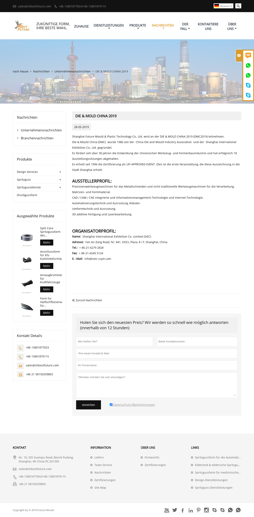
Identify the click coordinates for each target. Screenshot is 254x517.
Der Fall (185, 26)
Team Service (103, 465)
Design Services (27, 172)
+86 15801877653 (37, 347)
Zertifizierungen (105, 480)
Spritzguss (24, 179)
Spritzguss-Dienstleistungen (214, 487)
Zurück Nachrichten (87, 300)
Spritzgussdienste (29, 187)
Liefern (99, 457)
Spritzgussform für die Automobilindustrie (223, 457)
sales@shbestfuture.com (34, 6)
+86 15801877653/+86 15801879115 (82, 6)
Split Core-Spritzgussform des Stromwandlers (50, 231)
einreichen (88, 404)
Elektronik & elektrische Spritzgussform (221, 465)
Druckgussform (27, 195)
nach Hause (20, 71)
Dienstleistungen (109, 26)
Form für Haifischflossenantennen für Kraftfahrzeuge (51, 302)
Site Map (100, 487)
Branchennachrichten (37, 138)
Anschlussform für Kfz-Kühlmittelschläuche (51, 255)
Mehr (46, 242)
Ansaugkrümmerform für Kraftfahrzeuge (51, 278)
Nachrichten (163, 26)
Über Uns (232, 26)
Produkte (137, 26)
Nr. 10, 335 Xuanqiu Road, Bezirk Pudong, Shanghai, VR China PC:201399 (46, 459)
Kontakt (19, 448)
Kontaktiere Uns (208, 26)
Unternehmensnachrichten (72, 71)
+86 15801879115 (37, 356)
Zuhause (81, 26)
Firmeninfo (152, 457)
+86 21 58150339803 (39, 374)
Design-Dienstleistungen (211, 480)
